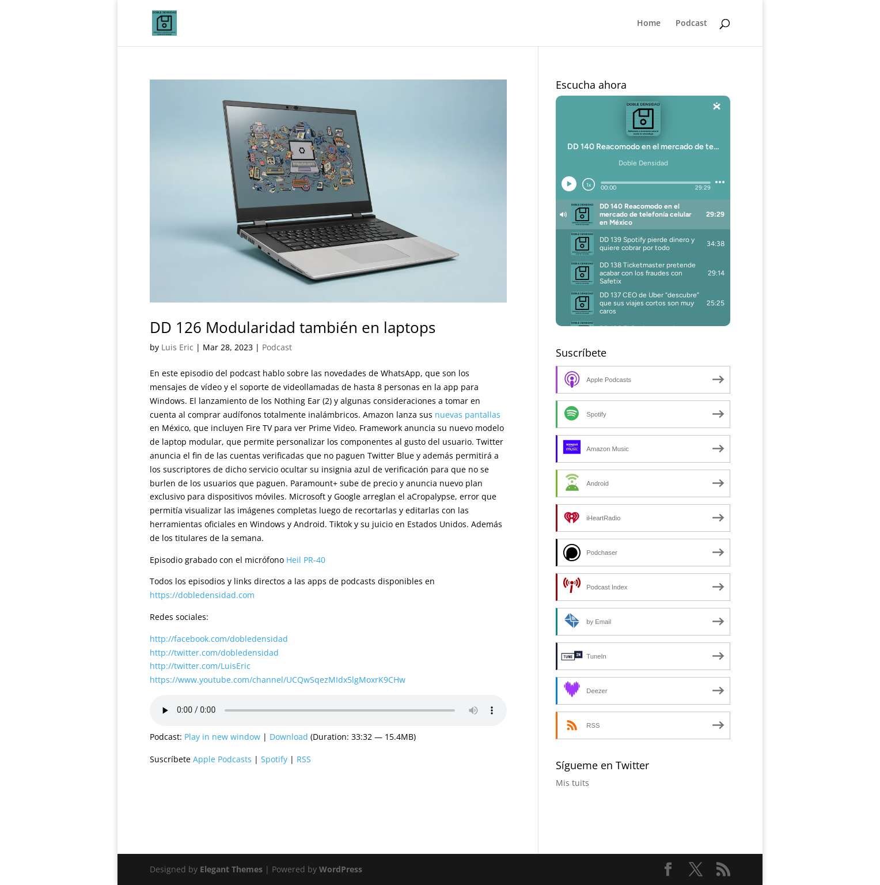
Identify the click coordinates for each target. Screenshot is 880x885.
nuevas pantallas (467, 414)
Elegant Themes (231, 869)
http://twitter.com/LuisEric (200, 665)
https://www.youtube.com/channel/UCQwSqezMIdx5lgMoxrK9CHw (277, 679)
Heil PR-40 (305, 559)
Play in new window (222, 736)
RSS (304, 759)
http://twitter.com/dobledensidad (214, 652)
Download (289, 736)
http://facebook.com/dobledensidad (219, 638)
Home (649, 23)
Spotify (274, 759)
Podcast (691, 23)
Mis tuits (572, 782)
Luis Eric (177, 347)
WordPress (340, 869)
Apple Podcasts (222, 759)
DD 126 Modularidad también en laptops (292, 327)
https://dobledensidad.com (202, 594)
